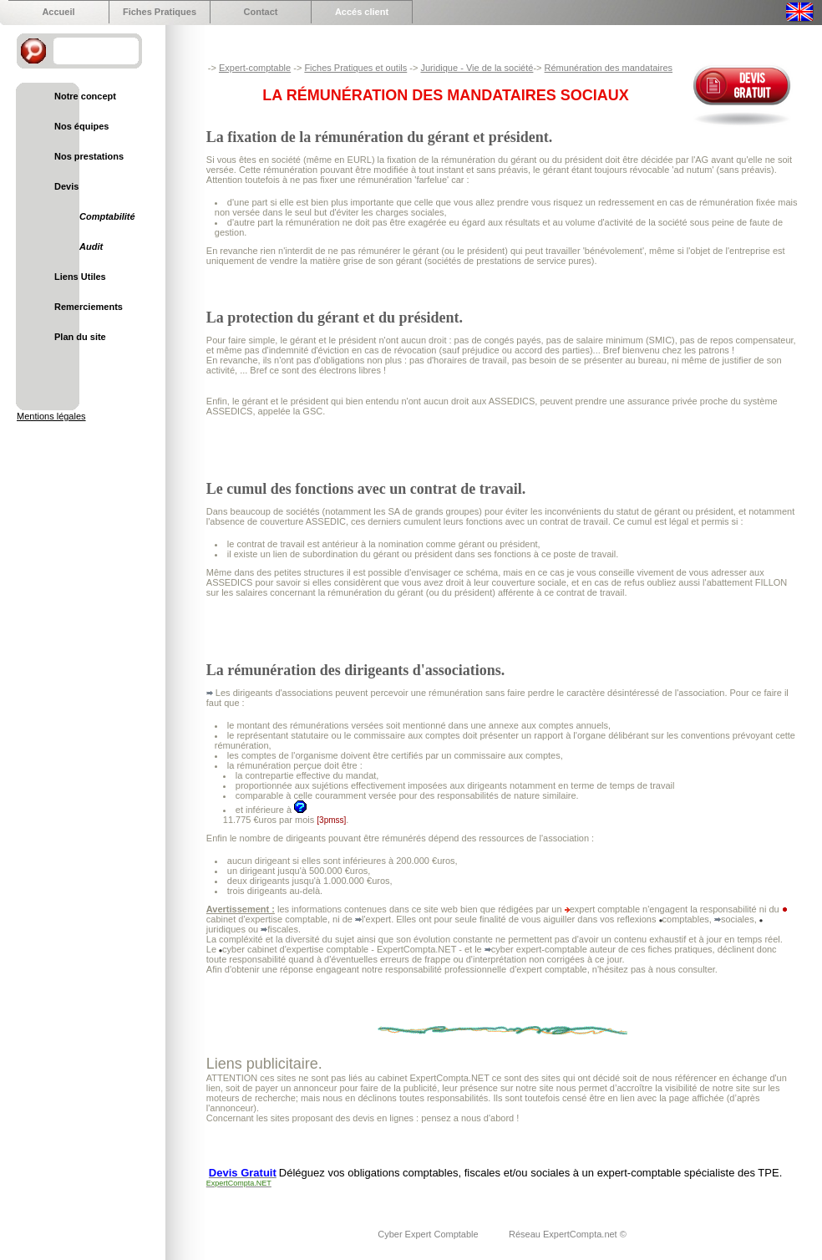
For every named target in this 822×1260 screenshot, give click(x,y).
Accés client (361, 12)
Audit (91, 246)
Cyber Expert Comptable (429, 1234)
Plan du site (80, 337)
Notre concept (85, 96)
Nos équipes (81, 126)
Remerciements (88, 307)
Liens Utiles (80, 277)
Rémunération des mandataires (608, 68)
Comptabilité (107, 216)
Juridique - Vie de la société (476, 68)
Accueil (58, 12)
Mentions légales (51, 416)
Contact (261, 12)
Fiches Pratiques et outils (355, 68)
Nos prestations (89, 156)
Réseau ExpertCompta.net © (568, 1234)
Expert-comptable (255, 68)
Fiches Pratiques (159, 12)
